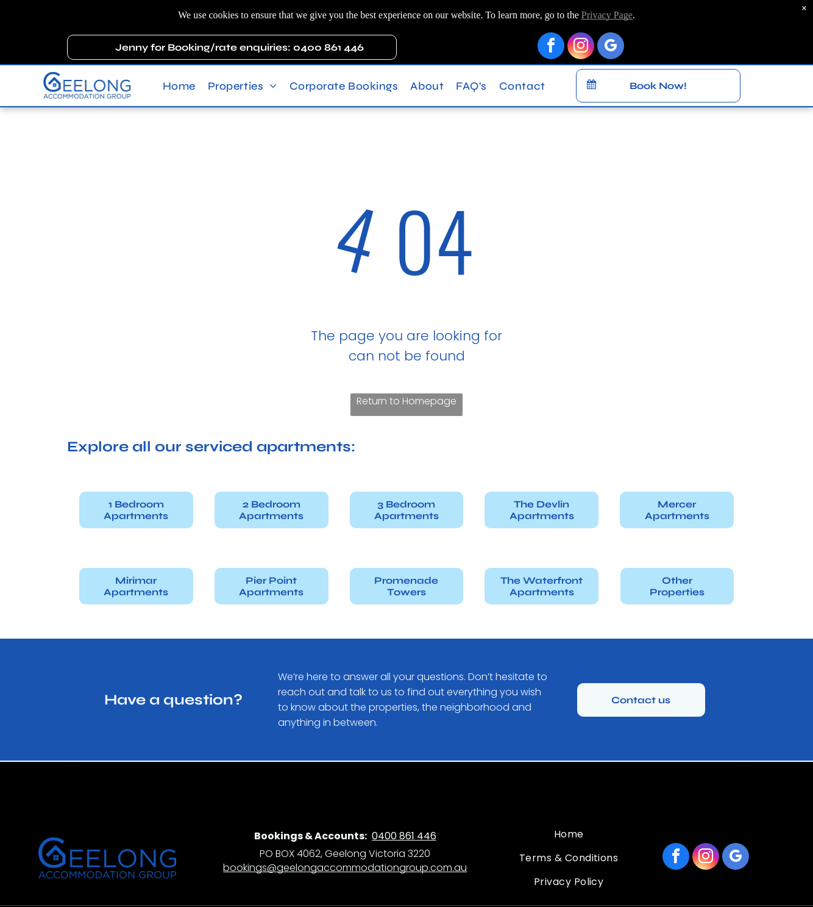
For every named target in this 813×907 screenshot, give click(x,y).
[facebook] (551, 34)
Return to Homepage (406, 401)
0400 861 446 (404, 836)
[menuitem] (179, 73)
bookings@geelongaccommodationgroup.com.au (345, 868)
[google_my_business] (610, 34)
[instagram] (580, 34)
